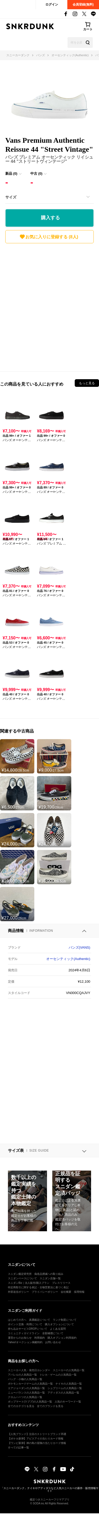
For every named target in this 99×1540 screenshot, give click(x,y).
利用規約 (39, 1337)
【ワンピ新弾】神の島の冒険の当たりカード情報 (37, 1443)
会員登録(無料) (83, 4)
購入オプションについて (59, 1324)
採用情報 (79, 1291)
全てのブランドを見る (50, 1406)
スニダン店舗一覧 (50, 1278)
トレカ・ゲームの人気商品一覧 (58, 1374)
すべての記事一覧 (18, 1447)
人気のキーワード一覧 (68, 1401)
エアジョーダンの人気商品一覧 (26, 1388)
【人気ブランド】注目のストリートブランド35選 (37, 1434)
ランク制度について (65, 1319)
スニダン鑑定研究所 (20, 1273)
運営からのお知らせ (20, 1337)
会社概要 (66, 1291)
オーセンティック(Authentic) (68, 959)
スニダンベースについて (22, 1278)
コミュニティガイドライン (24, 1333)
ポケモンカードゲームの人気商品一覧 (30, 1383)
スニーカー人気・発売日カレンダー (29, 1370)
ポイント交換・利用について (25, 1324)
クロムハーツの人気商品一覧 (25, 1397)
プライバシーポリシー (45, 1291)
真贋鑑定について (39, 1319)
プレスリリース (61, 1282)
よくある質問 (58, 1328)
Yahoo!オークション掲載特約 (25, 1342)
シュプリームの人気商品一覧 (65, 1388)
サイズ (10, 197)
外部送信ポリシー (18, 1291)
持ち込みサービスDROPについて (27, 1328)
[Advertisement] (49, 305)
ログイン (51, 4)
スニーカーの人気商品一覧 (68, 1370)
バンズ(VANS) (79, 947)
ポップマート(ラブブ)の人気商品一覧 (30, 1401)
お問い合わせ (53, 1342)
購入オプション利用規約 (62, 1337)
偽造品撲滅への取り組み (48, 1273)
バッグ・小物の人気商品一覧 (25, 1379)
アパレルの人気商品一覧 (22, 1374)
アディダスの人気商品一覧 (63, 1392)
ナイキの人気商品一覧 (68, 1383)
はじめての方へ (17, 1319)
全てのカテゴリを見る (21, 1406)
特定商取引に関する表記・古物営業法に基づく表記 (38, 1287)
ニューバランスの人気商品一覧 (26, 1392)
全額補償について (52, 1333)
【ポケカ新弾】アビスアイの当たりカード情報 (35, 1438)
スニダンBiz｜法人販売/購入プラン (28, 1282)
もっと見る (87, 383)
